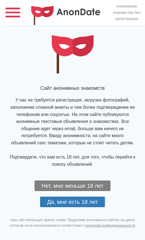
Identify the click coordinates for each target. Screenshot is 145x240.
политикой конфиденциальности (110, 225)
